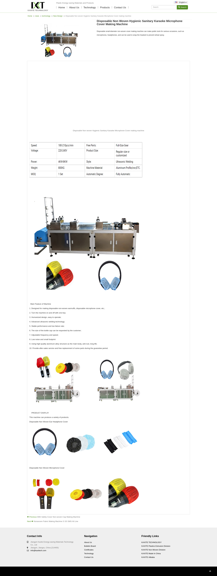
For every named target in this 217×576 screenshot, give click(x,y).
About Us (74, 7)
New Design (58, 16)
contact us (120, 7)
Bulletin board (90, 546)
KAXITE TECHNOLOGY (151, 542)
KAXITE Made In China (151, 553)
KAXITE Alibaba (148, 557)
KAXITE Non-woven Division (153, 550)
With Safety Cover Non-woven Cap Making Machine (58, 517)
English (181, 2)
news (37, 16)
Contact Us (88, 557)
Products (105, 7)
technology (89, 7)
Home (61, 7)
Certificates (88, 550)
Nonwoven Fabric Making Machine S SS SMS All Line (56, 521)
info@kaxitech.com (38, 550)
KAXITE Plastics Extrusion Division (155, 546)
